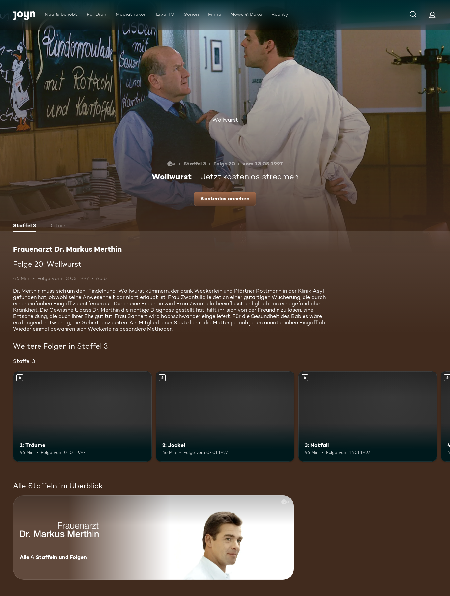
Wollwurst (225, 120)
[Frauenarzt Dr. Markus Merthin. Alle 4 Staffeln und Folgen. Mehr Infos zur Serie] (153, 537)
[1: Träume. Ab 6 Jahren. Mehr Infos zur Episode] (82, 416)
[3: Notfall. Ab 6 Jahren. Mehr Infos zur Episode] (367, 416)
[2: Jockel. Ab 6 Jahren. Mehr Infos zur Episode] (225, 416)
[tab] (24, 226)
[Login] (432, 14)
